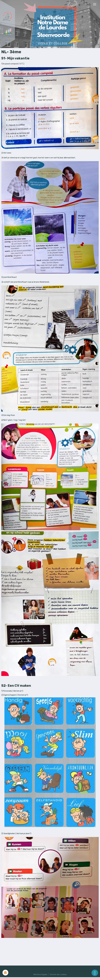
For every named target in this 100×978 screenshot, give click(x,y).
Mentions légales (40, 974)
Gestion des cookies (58, 974)
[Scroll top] (95, 973)
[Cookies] (5, 973)
